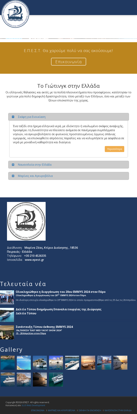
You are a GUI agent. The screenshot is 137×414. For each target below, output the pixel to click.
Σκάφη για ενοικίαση (90, 410)
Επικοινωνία (68, 61)
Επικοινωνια (37, 410)
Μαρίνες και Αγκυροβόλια (61, 410)
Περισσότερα (114, 149)
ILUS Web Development (33, 405)
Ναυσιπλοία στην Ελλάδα (118, 410)
